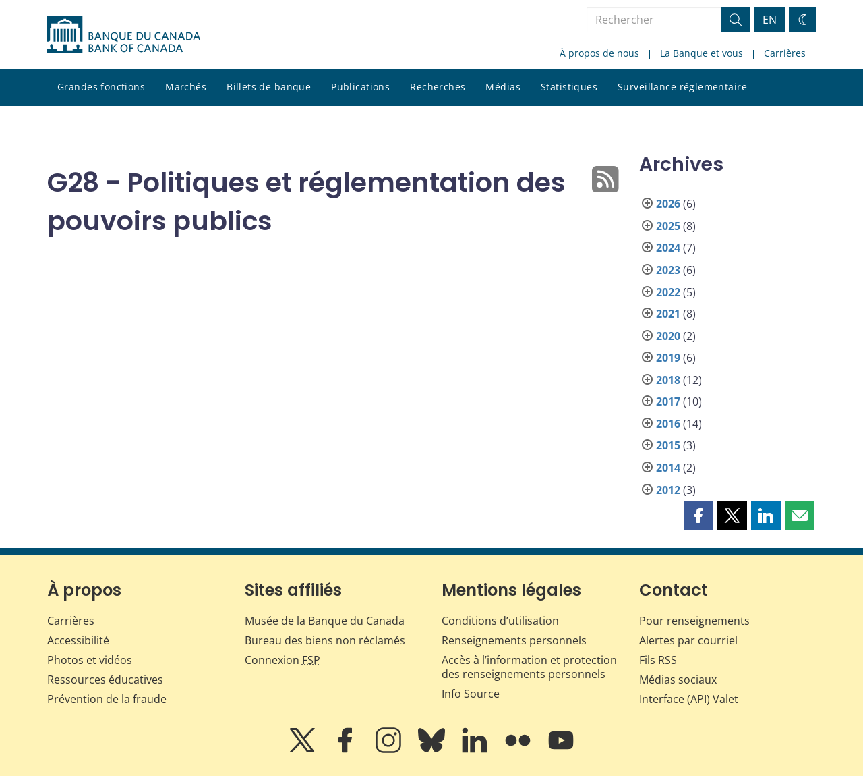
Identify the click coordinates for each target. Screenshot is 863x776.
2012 (668, 489)
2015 (668, 445)
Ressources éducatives (105, 679)
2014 (668, 467)
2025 (668, 226)
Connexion (282, 660)
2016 (668, 423)
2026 (668, 203)
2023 (668, 269)
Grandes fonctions (101, 86)
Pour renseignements (694, 620)
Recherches (437, 86)
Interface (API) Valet (688, 699)
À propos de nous (599, 53)
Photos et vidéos (89, 660)
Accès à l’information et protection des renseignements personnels (529, 667)
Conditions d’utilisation (500, 620)
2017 (668, 401)
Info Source (471, 693)
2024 (668, 247)
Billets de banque (269, 86)
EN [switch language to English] (770, 19)
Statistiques (569, 86)
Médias (502, 86)
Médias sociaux (678, 679)
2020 (668, 336)
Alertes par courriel (688, 640)
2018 (668, 379)
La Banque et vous (701, 53)
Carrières (785, 53)
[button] (698, 515)
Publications (360, 86)
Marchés (185, 86)
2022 (668, 292)
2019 (668, 357)
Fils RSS (658, 660)
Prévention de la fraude (107, 699)
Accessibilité (78, 640)
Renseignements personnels (514, 640)
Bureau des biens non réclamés (325, 640)
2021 (668, 313)
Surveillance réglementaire (682, 86)
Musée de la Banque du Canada (325, 620)
